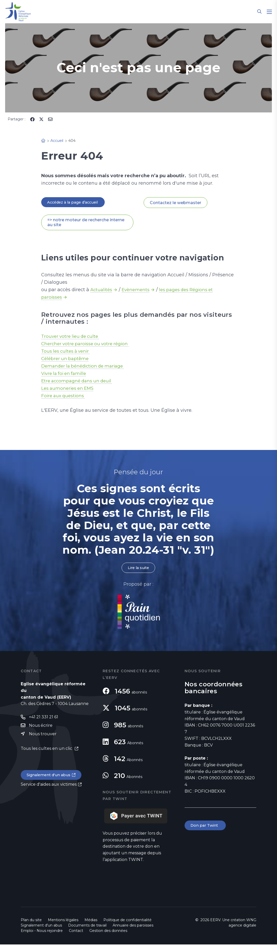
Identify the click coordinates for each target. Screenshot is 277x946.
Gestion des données (108, 932)
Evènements (137, 290)
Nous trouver (43, 736)
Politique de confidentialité (127, 921)
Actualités (101, 290)
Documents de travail (87, 926)
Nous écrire (40, 727)
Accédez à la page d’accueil (76, 202)
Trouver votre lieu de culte (72, 337)
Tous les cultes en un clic (47, 751)
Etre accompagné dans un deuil (78, 381)
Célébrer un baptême (66, 359)
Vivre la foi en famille (65, 374)
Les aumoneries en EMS (69, 389)
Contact (76, 932)
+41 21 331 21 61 (43, 718)
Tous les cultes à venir (67, 352)
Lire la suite (138, 568)
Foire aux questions (64, 396)
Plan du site (31, 921)
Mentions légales (63, 921)
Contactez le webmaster (175, 202)
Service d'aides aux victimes (49, 787)
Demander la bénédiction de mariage (85, 367)
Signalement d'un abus (50, 777)
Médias (90, 921)
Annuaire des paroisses (133, 926)
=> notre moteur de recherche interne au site (85, 223)
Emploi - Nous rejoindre (42, 932)
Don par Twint (206, 827)
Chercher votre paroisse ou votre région (87, 344)
